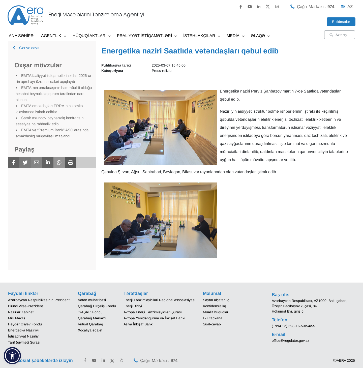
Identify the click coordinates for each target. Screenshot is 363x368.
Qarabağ (87, 293)
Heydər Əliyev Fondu (25, 324)
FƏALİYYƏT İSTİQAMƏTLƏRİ (147, 36)
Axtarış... (339, 35)
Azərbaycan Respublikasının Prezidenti (39, 300)
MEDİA (236, 36)
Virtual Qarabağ (90, 324)
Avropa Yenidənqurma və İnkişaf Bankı (154, 318)
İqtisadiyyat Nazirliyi (23, 336)
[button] (12, 355)
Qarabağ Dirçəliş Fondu (97, 306)
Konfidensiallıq (214, 306)
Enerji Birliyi (133, 306)
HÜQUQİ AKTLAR (92, 36)
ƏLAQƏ (260, 36)
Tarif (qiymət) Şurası (24, 342)
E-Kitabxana (212, 318)
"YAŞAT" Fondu (90, 312)
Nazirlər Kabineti (21, 312)
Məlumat (212, 293)
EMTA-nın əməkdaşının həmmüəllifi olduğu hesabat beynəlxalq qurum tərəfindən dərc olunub (54, 93)
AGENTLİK (53, 36)
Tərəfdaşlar (136, 293)
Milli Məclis (16, 318)
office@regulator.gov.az (290, 341)
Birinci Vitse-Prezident (25, 306)
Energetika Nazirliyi (23, 330)
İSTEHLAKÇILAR (201, 36)
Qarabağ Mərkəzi (92, 318)
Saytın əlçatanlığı (216, 300)
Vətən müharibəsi (92, 300)
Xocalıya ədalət (90, 330)
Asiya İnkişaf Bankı (139, 324)
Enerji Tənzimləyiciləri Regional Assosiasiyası (159, 300)
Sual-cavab (212, 324)
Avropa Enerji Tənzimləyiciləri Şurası (153, 312)
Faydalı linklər (23, 293)
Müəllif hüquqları (216, 312)
